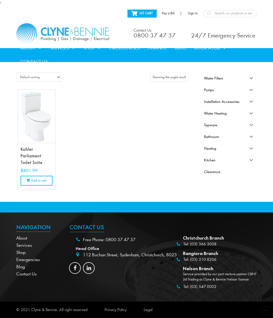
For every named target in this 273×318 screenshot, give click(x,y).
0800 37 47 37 (120, 239)
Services (62, 48)
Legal (148, 309)
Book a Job (210, 48)
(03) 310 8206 (203, 259)
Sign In (193, 13)
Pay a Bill (168, 13)
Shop (92, 48)
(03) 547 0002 (203, 286)
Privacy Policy (116, 309)
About (21, 238)
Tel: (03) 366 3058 (199, 244)
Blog (180, 48)
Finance (157, 48)
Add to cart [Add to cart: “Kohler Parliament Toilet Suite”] (39, 180)
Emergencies (124, 48)
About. (31, 48)
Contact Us (34, 62)
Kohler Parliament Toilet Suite (31, 156)
